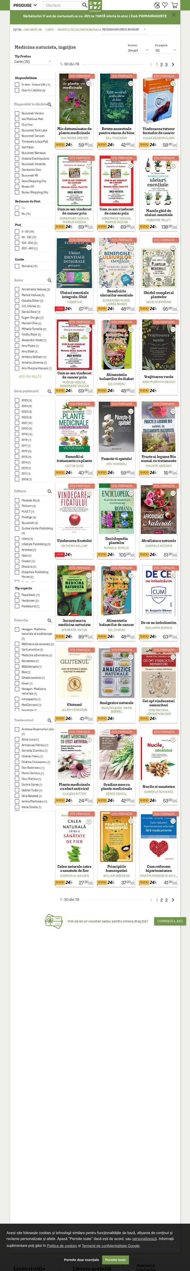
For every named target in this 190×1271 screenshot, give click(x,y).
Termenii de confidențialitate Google (110, 1246)
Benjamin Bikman (158, 628)
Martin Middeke (152, 876)
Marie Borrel (121, 709)
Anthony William (74, 546)
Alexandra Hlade (116, 300)
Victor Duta (74, 466)
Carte (50, 29)
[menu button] (26, 5)
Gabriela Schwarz (158, 792)
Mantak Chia (158, 710)
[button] (65, 5)
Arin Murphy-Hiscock (158, 382)
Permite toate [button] (115, 1260)
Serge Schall (116, 794)
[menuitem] (156, 5)
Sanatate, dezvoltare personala (79, 29)
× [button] (174, 14)
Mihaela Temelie (116, 548)
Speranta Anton (74, 630)
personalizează (144, 1239)
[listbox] (124, 29)
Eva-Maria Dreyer (74, 138)
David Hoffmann (158, 302)
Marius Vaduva (74, 222)
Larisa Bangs (116, 304)
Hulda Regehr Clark (159, 138)
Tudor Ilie (74, 302)
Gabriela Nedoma (158, 546)
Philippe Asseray (158, 466)
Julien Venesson (75, 710)
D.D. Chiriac (116, 384)
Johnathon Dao (158, 714)
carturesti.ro (32, 29)
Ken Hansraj (116, 464)
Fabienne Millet (158, 220)
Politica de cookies (62, 1246)
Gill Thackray (116, 138)
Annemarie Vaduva (74, 218)
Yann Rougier (111, 708)
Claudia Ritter (74, 794)
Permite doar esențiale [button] (81, 1260)
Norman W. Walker (74, 876)
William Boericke (116, 876)
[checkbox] (35, 84)
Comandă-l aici (170, 921)
